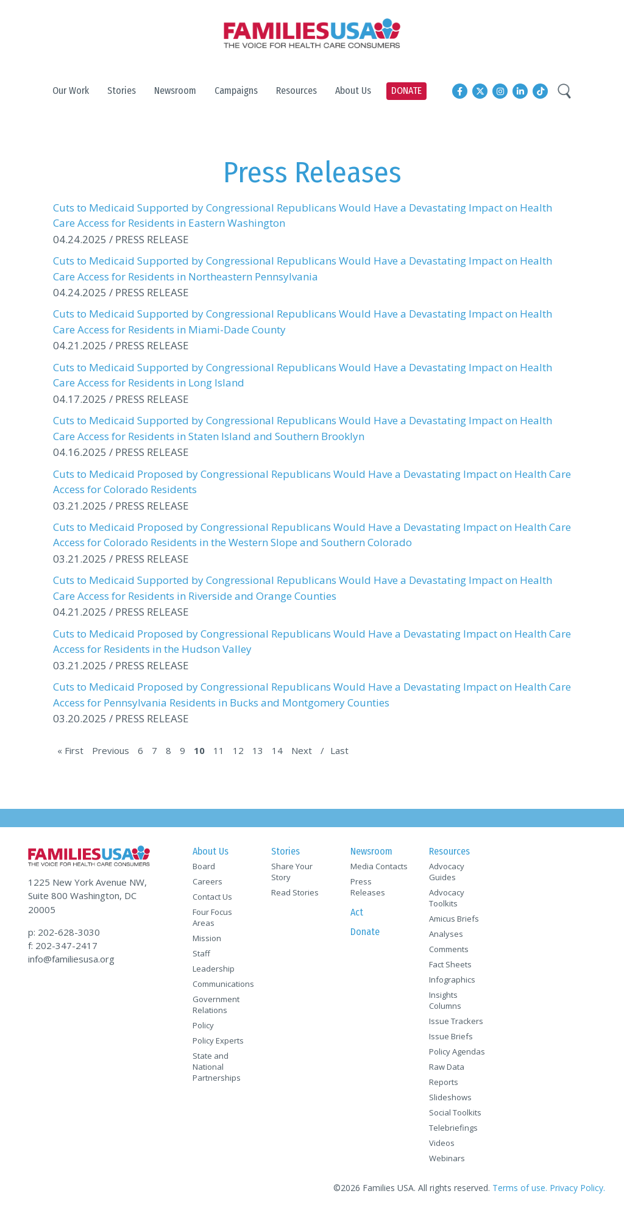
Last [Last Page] (339, 750)
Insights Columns (445, 1000)
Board (204, 866)
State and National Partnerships (217, 1066)
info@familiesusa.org (71, 959)
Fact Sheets (450, 964)
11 (218, 750)
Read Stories (295, 892)
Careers (207, 881)
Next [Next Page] (301, 750)
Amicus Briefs (454, 918)
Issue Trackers (456, 1021)
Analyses (446, 933)
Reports (443, 1081)
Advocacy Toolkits (446, 898)
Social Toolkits (455, 1112)
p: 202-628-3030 (64, 932)
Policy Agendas (457, 1051)
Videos (442, 1142)
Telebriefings (453, 1127)
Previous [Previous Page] (110, 750)
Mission (207, 938)
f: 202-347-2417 (63, 945)
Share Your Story (292, 872)
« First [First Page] (70, 750)
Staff (201, 953)
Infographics (452, 979)
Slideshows (450, 1097)
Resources (449, 851)
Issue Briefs (451, 1036)
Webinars (447, 1158)
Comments (449, 949)
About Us (211, 851)
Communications (221, 983)
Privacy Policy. (577, 1187)
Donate (365, 931)
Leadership (214, 968)
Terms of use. (520, 1187)
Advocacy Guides (446, 872)
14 (277, 750)
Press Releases (367, 887)
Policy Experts (218, 1040)
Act (356, 912)
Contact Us (212, 896)
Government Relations (216, 1005)
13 (257, 750)
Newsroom (371, 851)
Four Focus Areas (212, 917)
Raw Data (446, 1066)
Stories (285, 851)
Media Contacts (379, 866)
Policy (203, 1025)
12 (238, 750)
